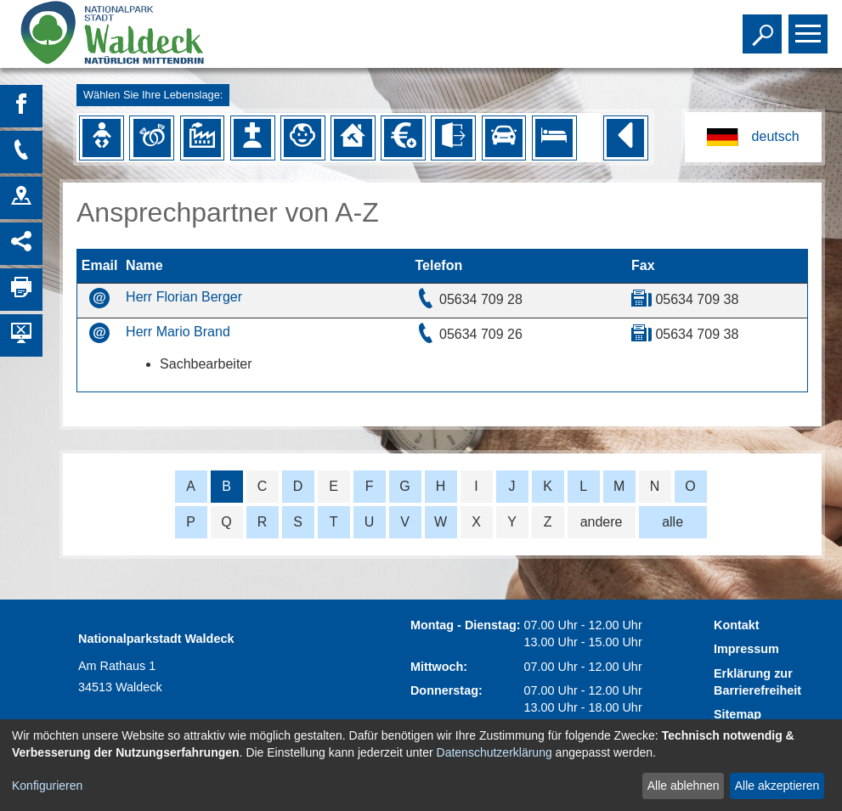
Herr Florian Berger (184, 297)
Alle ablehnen (683, 785)
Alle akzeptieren (777, 785)
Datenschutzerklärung (494, 752)
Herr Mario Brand (178, 331)
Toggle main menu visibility (810, 26)
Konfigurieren (47, 785)
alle (672, 522)
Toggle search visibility (764, 26)
